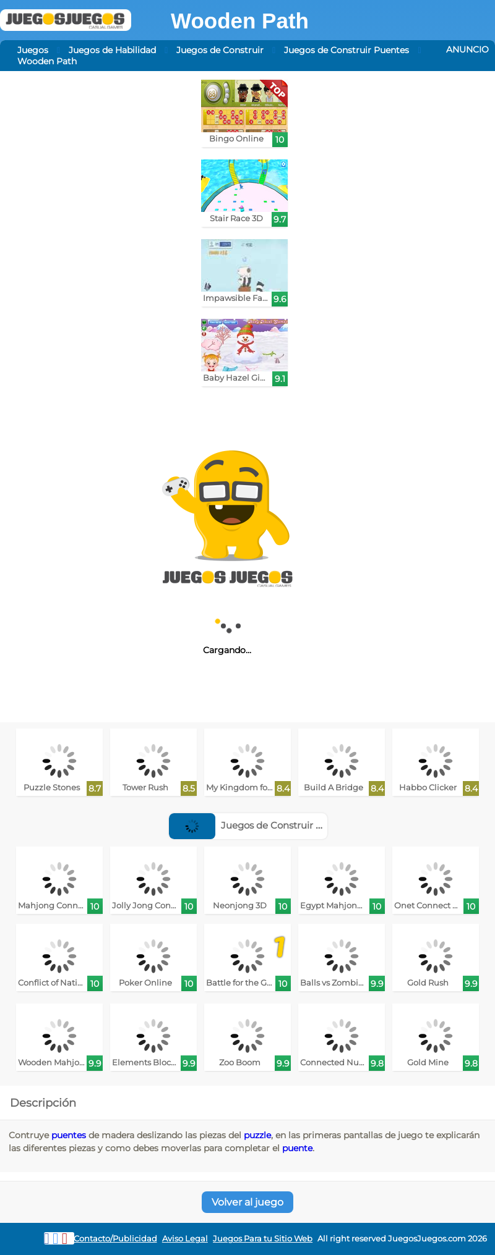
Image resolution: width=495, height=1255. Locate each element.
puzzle (257, 1135)
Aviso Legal (185, 1238)
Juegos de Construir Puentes (346, 50)
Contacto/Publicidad (115, 1238)
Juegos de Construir (220, 50)
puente (297, 1148)
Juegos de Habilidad (112, 50)
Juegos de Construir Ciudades (264, 825)
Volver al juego (247, 1202)
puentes (68, 1135)
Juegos (32, 50)
